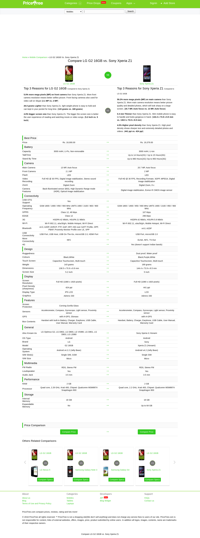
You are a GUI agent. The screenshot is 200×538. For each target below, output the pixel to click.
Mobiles (70, 498)
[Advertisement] (100, 35)
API (104, 498)
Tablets (70, 501)
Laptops (70, 503)
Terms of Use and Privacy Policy (36, 503)
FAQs (146, 498)
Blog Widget (105, 501)
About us (26, 498)
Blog (24, 501)
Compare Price (69, 432)
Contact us (149, 501)
